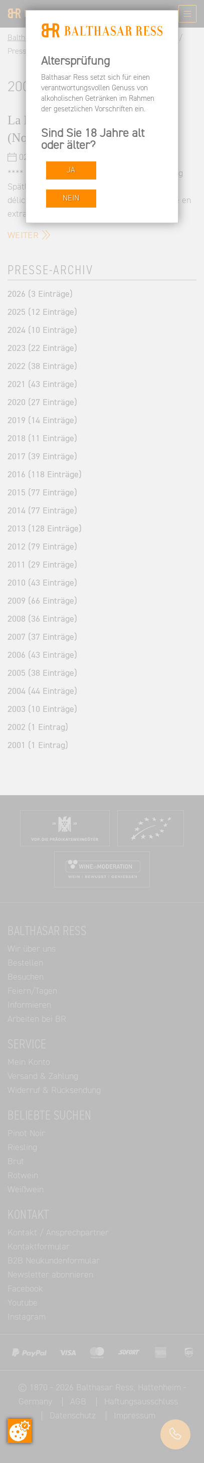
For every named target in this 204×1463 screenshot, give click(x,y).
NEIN (71, 198)
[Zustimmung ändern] (20, 1431)
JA (71, 170)
